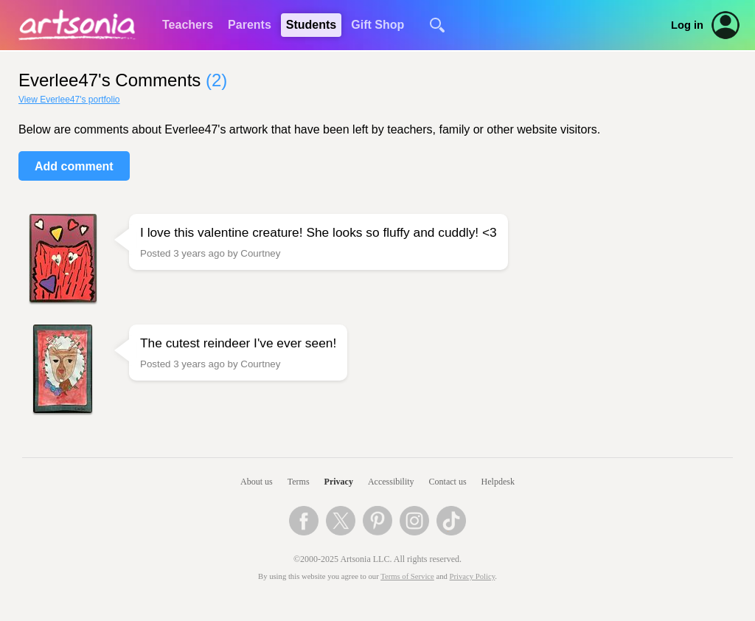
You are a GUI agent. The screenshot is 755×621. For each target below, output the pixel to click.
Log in (687, 25)
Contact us (448, 481)
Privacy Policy (472, 576)
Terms (299, 481)
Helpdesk (498, 481)
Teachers (187, 24)
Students (311, 24)
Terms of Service (407, 576)
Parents (249, 24)
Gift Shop (377, 24)
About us (256, 481)
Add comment (74, 166)
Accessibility (391, 481)
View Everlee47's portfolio (68, 99)
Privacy (338, 481)
